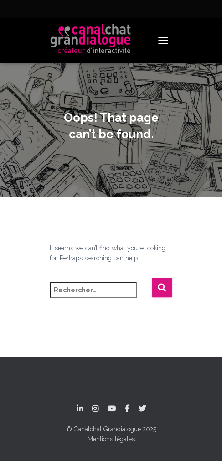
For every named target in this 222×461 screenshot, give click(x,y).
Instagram (95, 409)
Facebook (127, 409)
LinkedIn (80, 409)
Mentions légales (111, 439)
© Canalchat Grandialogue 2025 (111, 429)
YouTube (111, 409)
